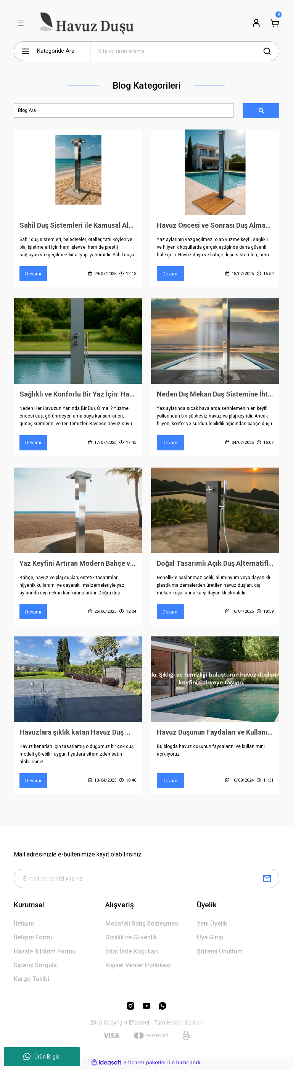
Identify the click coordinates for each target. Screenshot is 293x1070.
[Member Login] (256, 23)
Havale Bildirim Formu (45, 953)
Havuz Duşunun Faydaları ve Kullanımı (215, 733)
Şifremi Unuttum (220, 953)
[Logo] (85, 22)
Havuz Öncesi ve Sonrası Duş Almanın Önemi (215, 226)
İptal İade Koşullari (131, 953)
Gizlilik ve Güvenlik (131, 939)
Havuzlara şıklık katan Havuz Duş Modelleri (77, 733)
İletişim (24, 925)
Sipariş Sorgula (35, 967)
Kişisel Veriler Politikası (138, 967)
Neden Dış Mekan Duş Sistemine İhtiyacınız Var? (215, 395)
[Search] (184, 51)
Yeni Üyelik (212, 925)
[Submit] (267, 880)
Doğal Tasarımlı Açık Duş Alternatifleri (215, 564)
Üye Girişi (210, 939)
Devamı (33, 274)
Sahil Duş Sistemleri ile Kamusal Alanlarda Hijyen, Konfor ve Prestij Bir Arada (77, 226)
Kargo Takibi (31, 980)
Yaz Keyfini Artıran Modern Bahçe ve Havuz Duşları (77, 564)
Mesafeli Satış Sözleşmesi (142, 925)
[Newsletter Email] (146, 880)
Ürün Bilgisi (42, 1056)
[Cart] (274, 23)
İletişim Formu (34, 939)
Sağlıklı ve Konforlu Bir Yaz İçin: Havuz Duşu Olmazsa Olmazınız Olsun (77, 395)
